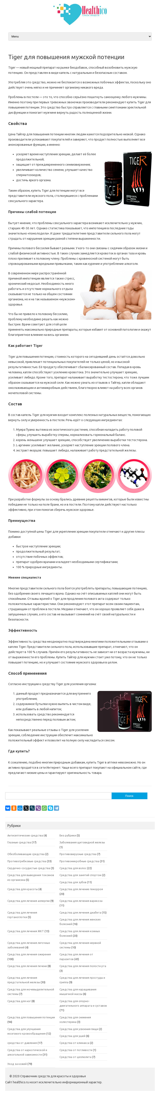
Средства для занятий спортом (80, 875)
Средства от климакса (74, 1042)
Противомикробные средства (79, 861)
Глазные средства (19, 842)
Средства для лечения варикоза (80, 900)
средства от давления (22, 1042)
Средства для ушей (72, 1035)
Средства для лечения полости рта (82, 965)
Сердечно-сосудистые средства (28, 868)
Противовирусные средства (77, 854)
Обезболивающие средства (26, 854)
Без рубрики (67, 835)
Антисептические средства (25, 835)
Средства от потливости (75, 1049)
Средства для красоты (22, 889)
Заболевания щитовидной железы (82, 842)
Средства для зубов (72, 882)
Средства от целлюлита (75, 1056)
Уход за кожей (17, 1063)
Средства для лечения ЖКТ (25, 931)
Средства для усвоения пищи (78, 1028)
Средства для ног (19, 1001)
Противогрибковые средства (26, 861)
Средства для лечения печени (27, 965)
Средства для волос (72, 868)
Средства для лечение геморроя (81, 889)
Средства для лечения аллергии (28, 900)
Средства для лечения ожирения (29, 954)
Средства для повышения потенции (31, 1017)
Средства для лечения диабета (80, 912)
